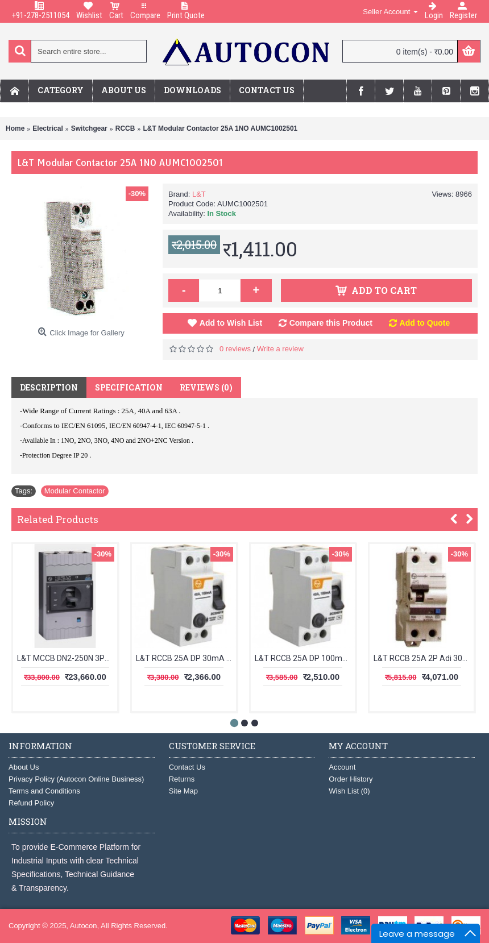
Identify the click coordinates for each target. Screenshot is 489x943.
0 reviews (235, 348)
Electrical (47, 128)
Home (15, 128)
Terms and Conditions (44, 791)
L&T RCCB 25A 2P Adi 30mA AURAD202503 (424, 658)
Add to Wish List (231, 322)
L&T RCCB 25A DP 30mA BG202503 (186, 658)
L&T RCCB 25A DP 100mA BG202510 (305, 658)
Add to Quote (425, 322)
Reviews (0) (206, 387)
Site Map (183, 791)
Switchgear (89, 128)
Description (49, 387)
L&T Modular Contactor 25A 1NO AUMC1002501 (220, 128)
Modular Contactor (74, 491)
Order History (350, 779)
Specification (129, 387)
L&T (199, 194)
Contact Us (187, 767)
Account (342, 767)
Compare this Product (330, 322)
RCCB (125, 128)
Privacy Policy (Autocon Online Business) (76, 779)
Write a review (280, 348)
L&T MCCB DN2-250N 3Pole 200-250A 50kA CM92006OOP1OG (67, 658)
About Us (24, 767)
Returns (182, 779)
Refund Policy (31, 803)
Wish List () (349, 791)
